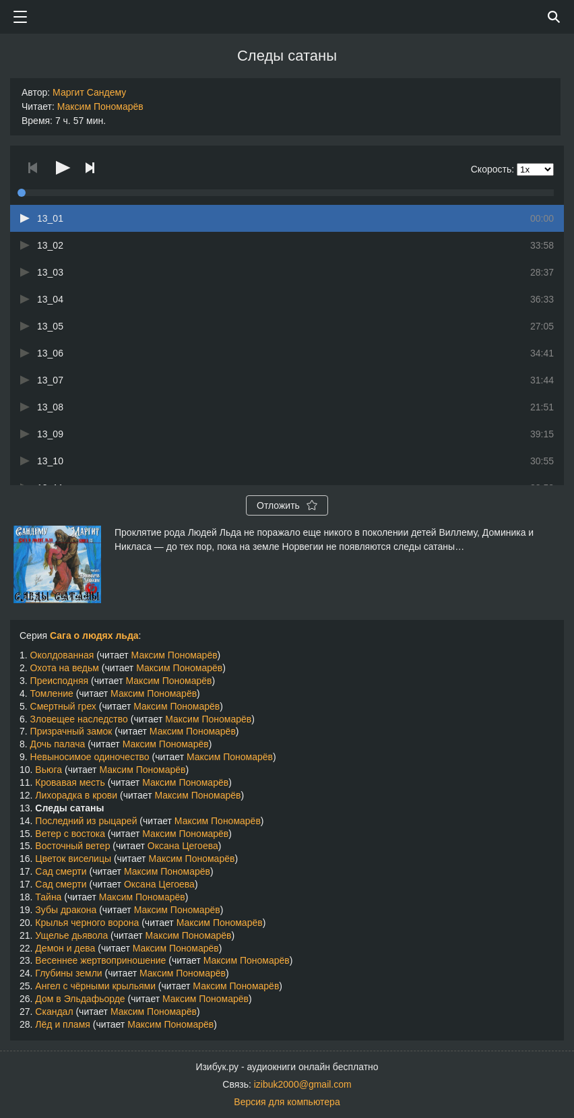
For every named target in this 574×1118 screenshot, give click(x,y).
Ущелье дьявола (71, 935)
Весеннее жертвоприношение (100, 960)
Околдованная (62, 655)
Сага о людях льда (94, 635)
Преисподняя (59, 680)
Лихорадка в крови (76, 795)
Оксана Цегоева (183, 845)
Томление (51, 693)
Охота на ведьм (64, 667)
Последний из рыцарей (86, 820)
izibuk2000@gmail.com (303, 1084)
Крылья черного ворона (87, 922)
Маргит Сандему (89, 92)
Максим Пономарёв (100, 106)
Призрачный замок (71, 731)
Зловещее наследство (79, 719)
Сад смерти (60, 871)
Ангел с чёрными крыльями (95, 986)
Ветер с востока (70, 833)
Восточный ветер (72, 845)
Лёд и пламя (62, 1024)
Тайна (48, 897)
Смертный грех (63, 706)
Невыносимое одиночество (90, 756)
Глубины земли (68, 973)
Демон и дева (65, 948)
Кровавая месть (69, 782)
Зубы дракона (65, 909)
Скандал (54, 1011)
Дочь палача (58, 744)
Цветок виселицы (73, 858)
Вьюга (48, 769)
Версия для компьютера (287, 1101)
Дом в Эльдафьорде (80, 998)
